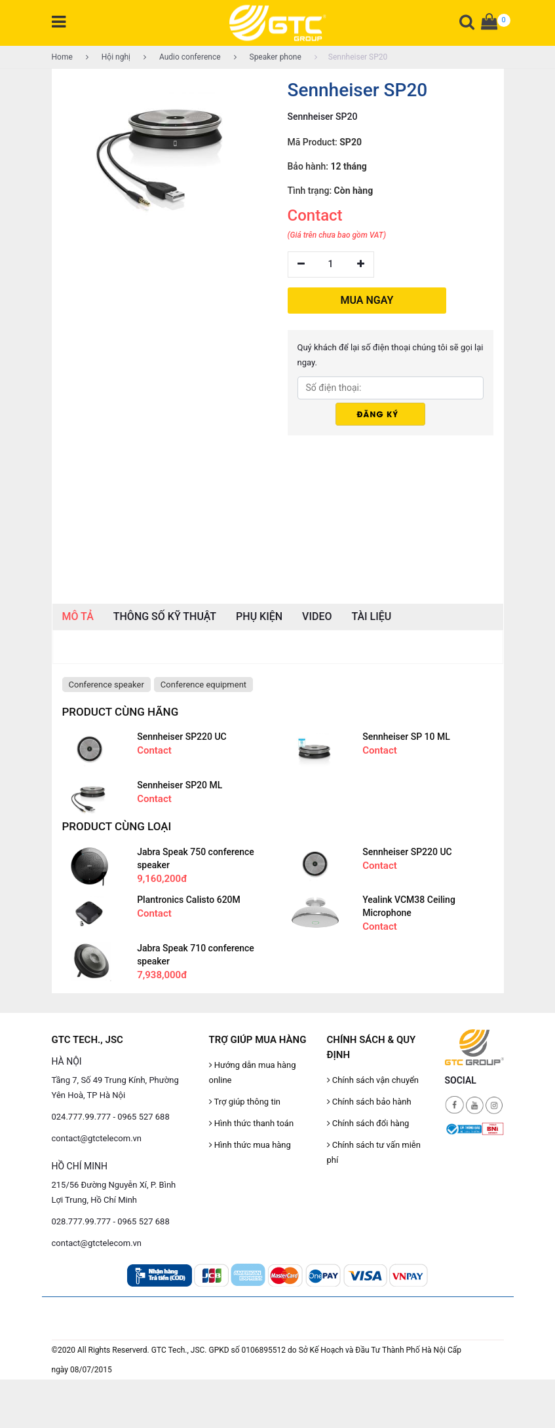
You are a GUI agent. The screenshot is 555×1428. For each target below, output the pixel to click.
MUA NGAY (367, 300)
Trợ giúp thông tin (244, 1102)
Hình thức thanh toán (251, 1123)
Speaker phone (267, 57)
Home (62, 57)
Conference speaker (106, 684)
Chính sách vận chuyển (373, 1080)
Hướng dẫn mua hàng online (252, 1072)
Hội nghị (108, 57)
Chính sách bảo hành (369, 1102)
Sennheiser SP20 (351, 57)
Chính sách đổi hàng (368, 1123)
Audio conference (182, 57)
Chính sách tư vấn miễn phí (374, 1152)
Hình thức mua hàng (250, 1145)
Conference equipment (203, 684)
